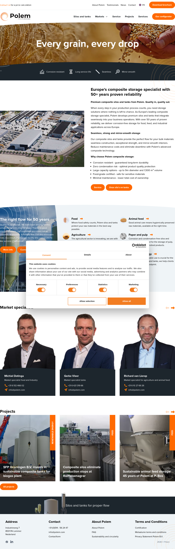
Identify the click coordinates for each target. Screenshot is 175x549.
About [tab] (129, 254)
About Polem (98, 4)
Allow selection (87, 301)
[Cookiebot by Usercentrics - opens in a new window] (134, 246)
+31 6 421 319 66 (73, 385)
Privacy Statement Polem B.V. (149, 536)
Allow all (126, 301)
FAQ (94, 532)
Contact (132, 4)
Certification (141, 527)
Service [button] (97, 187)
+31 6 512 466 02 (14, 385)
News (123, 4)
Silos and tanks (82, 16)
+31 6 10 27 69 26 (134, 385)
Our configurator (163, 16)
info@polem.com (14, 389)
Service (116, 16)
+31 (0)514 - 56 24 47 (58, 527)
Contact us (5, 4)
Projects (129, 16)
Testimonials (113, 4)
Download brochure (162, 4)
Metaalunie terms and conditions (150, 532)
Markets (101, 16)
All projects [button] (8, 486)
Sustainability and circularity (105, 536)
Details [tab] (87, 254)
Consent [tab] (46, 255)
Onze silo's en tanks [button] (119, 187)
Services (143, 16)
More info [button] (8, 249)
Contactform (55, 536)
